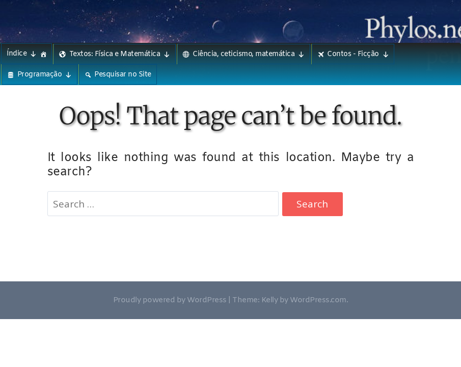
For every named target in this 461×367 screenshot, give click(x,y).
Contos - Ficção (358, 54)
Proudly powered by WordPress (170, 300)
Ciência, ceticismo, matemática (249, 54)
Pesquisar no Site (122, 75)
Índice (22, 54)
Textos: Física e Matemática (119, 54)
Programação (44, 75)
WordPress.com (318, 300)
